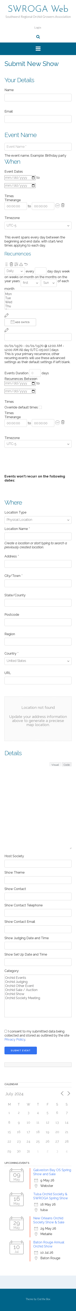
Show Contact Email (19, 922)
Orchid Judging (38, 982)
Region (9, 634)
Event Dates (13, 171)
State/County (15, 595)
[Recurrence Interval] (40, 271)
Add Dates (20, 322)
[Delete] (63, 205)
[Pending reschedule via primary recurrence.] (21, 264)
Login (37, 27)
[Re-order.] (6, 264)
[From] (20, 177)
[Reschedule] (6, 315)
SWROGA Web (38, 9)
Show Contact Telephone (23, 905)
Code (67, 764)
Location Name (17, 529)
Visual (55, 764)
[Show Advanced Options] (16, 264)
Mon (38, 294)
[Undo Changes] (26, 264)
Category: (11, 971)
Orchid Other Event (38, 986)
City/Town (13, 576)
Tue (38, 298)
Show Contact (15, 889)
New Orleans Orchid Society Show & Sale (48, 1220)
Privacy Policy (14, 1039)
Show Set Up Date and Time (25, 954)
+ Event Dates (20, 459)
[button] (57, 205)
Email (8, 111)
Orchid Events (38, 978)
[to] (20, 185)
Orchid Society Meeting (38, 998)
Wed (38, 302)
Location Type (15, 512)
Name (9, 90)
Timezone (12, 218)
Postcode (11, 615)
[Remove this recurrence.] (11, 264)
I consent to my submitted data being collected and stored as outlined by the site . (36, 1035)
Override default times (23, 407)
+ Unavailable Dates (24, 467)
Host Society (14, 856)
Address (11, 556)
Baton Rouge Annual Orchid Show (48, 1244)
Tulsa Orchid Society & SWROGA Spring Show (50, 1196)
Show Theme (14, 872)
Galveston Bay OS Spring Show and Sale (52, 1172)
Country (11, 653)
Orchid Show (38, 994)
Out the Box (43, 1299)
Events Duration (16, 373)
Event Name (20, 134)
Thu (38, 306)
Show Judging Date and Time (26, 938)
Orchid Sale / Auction (38, 990)
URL (7, 673)
